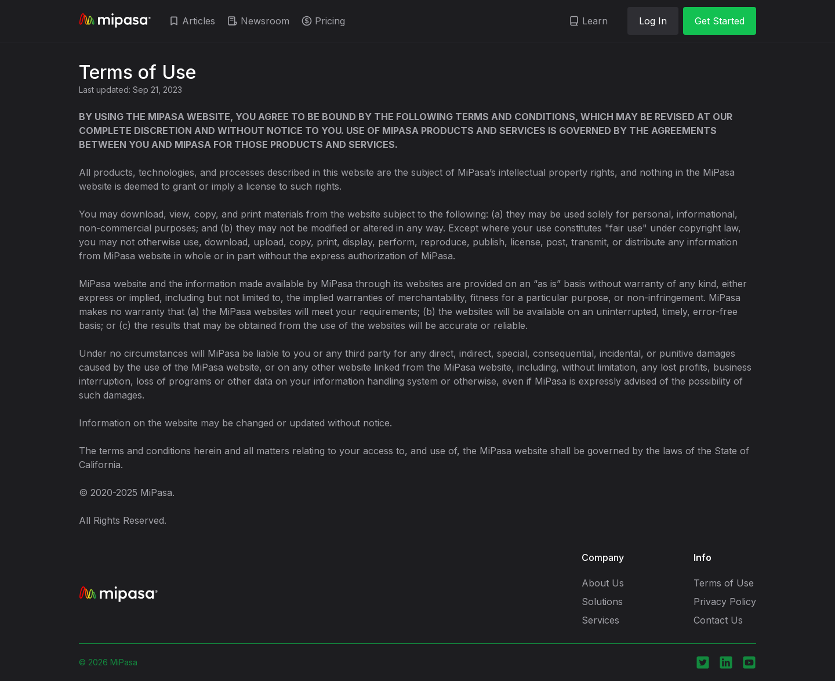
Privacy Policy (725, 601)
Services (600, 620)
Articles (198, 21)
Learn (595, 21)
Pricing (330, 21)
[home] (115, 21)
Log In (653, 21)
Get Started (720, 21)
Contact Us (718, 620)
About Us (603, 583)
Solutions (602, 601)
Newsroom (265, 21)
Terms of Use (724, 583)
